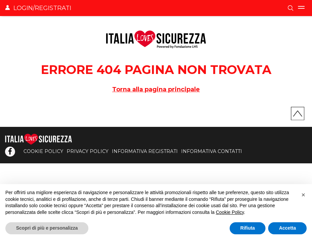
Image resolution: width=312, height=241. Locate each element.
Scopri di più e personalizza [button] (47, 228)
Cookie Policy (230, 212)
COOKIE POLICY (43, 151)
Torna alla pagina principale (156, 89)
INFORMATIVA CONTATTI (211, 151)
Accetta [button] (287, 228)
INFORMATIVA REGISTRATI (145, 151)
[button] (303, 194)
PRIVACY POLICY (87, 151)
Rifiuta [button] (247, 228)
